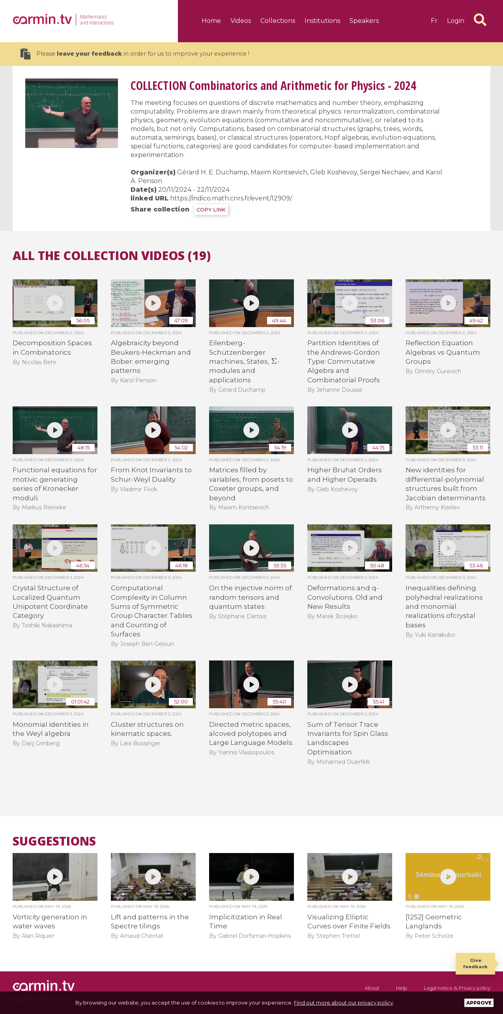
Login (455, 20)
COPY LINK (211, 210)
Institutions (322, 20)
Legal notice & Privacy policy (457, 988)
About (372, 988)
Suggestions (54, 841)
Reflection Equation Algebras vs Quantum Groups (443, 352)
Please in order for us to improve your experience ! (135, 54)
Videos (240, 20)
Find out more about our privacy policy (343, 1002)
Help (401, 988)
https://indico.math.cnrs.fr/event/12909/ (231, 198)
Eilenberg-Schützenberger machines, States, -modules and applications (244, 361)
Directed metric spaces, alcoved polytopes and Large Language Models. (251, 733)
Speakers (364, 20)
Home (211, 20)
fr (434, 20)
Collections (277, 20)
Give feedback (475, 963)
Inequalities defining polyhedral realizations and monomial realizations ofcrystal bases (444, 606)
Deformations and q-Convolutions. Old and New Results (345, 597)
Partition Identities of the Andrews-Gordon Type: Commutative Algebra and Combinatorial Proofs (343, 361)
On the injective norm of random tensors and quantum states (250, 597)
